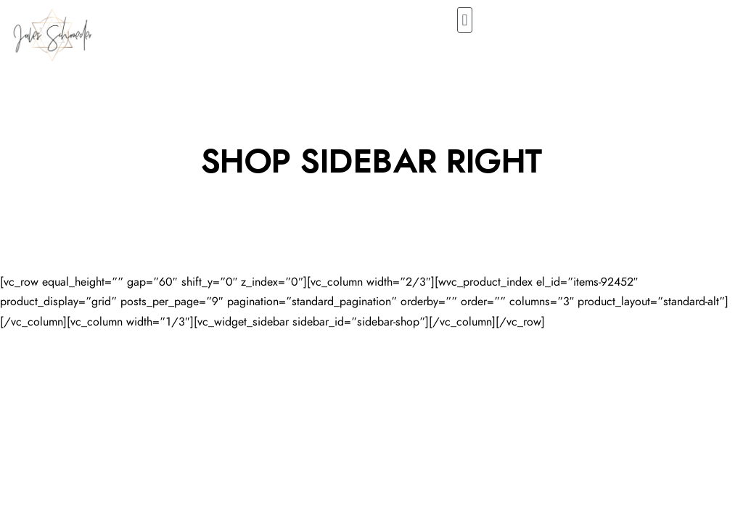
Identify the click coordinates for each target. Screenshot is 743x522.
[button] (464, 20)
